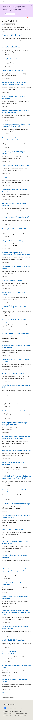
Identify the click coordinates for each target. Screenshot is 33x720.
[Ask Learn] (27, 18)
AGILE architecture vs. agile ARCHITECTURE (16, 450)
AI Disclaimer (6, 711)
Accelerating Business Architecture (13, 399)
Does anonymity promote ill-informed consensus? (14, 204)
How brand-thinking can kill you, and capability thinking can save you (14, 83)
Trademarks (12, 715)
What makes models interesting (12, 280)
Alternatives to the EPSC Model (12, 71)
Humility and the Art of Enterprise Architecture (13, 463)
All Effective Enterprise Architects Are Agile (16, 504)
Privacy (10, 713)
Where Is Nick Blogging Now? (12, 35)
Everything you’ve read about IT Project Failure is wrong (15, 542)
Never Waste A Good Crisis (11, 47)
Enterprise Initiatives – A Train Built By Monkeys (14, 190)
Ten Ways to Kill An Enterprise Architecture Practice (16, 293)
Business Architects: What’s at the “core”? (15, 217)
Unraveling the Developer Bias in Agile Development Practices (14, 423)
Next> (3, 692)
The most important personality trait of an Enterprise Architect (16, 516)
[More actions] (30, 18)
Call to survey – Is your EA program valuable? (14, 153)
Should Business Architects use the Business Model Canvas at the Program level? (16, 477)
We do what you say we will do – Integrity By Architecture (16, 346)
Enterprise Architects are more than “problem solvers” (14, 307)
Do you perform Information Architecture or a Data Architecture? (16, 111)
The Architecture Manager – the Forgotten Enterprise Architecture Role (16, 125)
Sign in (30, 2)
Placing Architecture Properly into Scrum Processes (15, 360)
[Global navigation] (1, 2)
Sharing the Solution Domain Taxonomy (15, 59)
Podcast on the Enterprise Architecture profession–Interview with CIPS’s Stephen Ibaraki (16, 612)
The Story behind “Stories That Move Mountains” (14, 556)
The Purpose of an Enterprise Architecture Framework (16, 267)
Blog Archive (8, 18)
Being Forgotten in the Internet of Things (15, 165)
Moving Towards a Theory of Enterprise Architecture (15, 97)
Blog (21, 711)
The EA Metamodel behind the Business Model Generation (15, 627)
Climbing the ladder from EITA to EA (14, 229)
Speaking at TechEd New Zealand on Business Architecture (14, 653)
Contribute (5, 713)
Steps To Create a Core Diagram (12, 529)
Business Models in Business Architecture (15, 334)
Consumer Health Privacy (20, 713)
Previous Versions (14, 711)
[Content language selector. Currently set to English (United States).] (9, 705)
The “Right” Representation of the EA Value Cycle (16, 386)
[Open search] (26, 2)
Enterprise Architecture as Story (12, 241)
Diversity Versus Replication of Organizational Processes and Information (16, 253)
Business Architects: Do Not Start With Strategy (15, 321)
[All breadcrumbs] (3, 18)
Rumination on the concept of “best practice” (14, 491)
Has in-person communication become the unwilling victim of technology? (16, 437)
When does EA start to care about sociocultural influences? (13, 139)
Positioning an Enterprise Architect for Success (14, 680)
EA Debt (4, 177)
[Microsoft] (16, 2)
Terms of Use (5, 715)
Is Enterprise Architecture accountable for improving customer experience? (16, 570)
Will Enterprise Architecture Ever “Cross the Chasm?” (16, 666)
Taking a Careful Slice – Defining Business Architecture (15, 597)
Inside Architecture (16, 18)
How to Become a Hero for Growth (13, 411)
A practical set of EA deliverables (13, 373)
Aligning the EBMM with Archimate (13, 640)
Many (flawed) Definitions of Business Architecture (14, 584)
